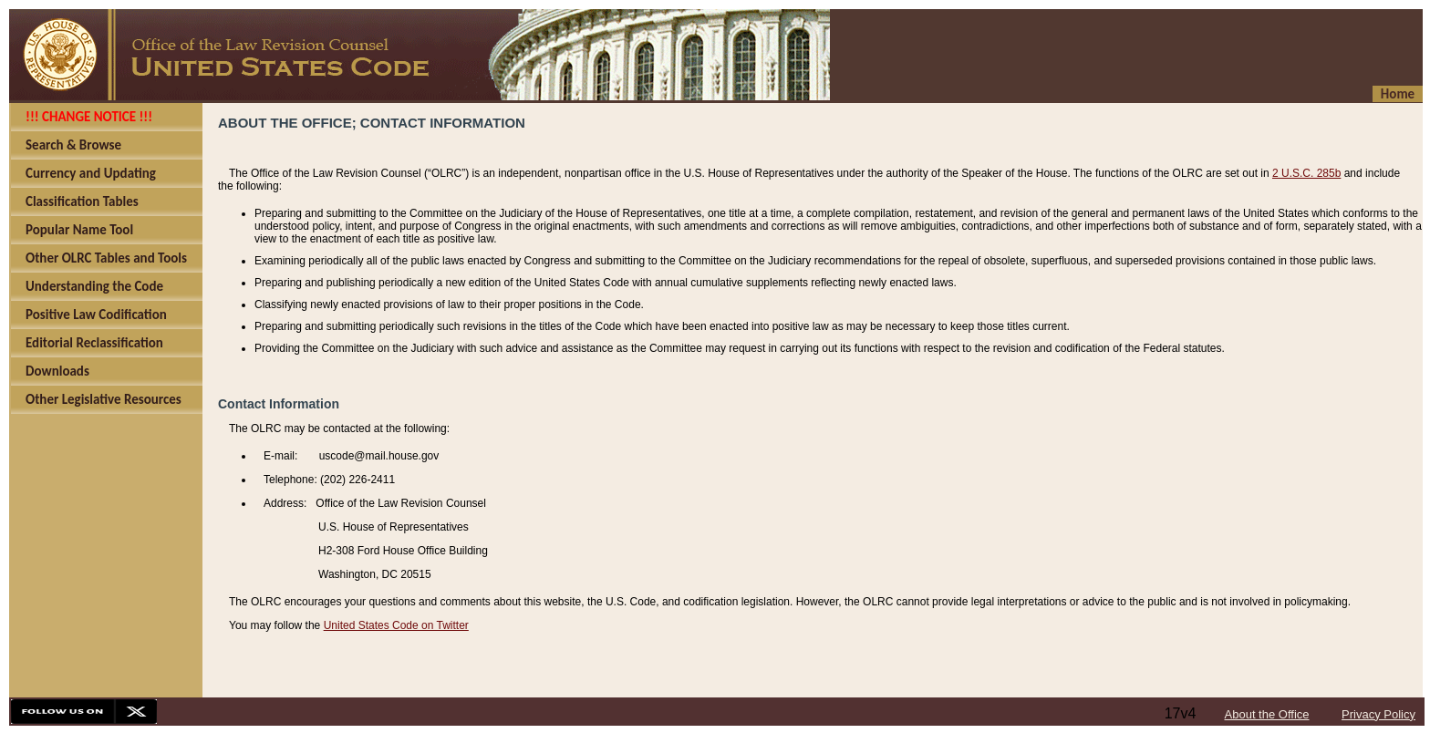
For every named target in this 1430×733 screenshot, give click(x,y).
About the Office (1267, 714)
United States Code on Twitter (396, 625)
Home (1397, 94)
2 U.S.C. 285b (1306, 173)
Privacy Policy (1378, 714)
